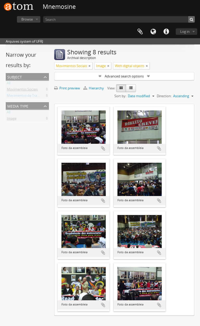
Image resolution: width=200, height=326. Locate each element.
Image (11, 119)
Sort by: (120, 96)
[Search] (119, 19)
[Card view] (121, 88)
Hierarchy (94, 88)
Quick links (166, 31)
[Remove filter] (90, 65)
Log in (185, 31)
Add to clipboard (103, 148)
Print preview (67, 88)
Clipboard (140, 31)
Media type (17, 105)
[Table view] (131, 88)
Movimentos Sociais (22, 90)
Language (153, 31)
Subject (14, 76)
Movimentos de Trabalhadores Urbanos (37, 96)
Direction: (164, 96)
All (8, 84)
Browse (27, 19)
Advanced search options (124, 76)
